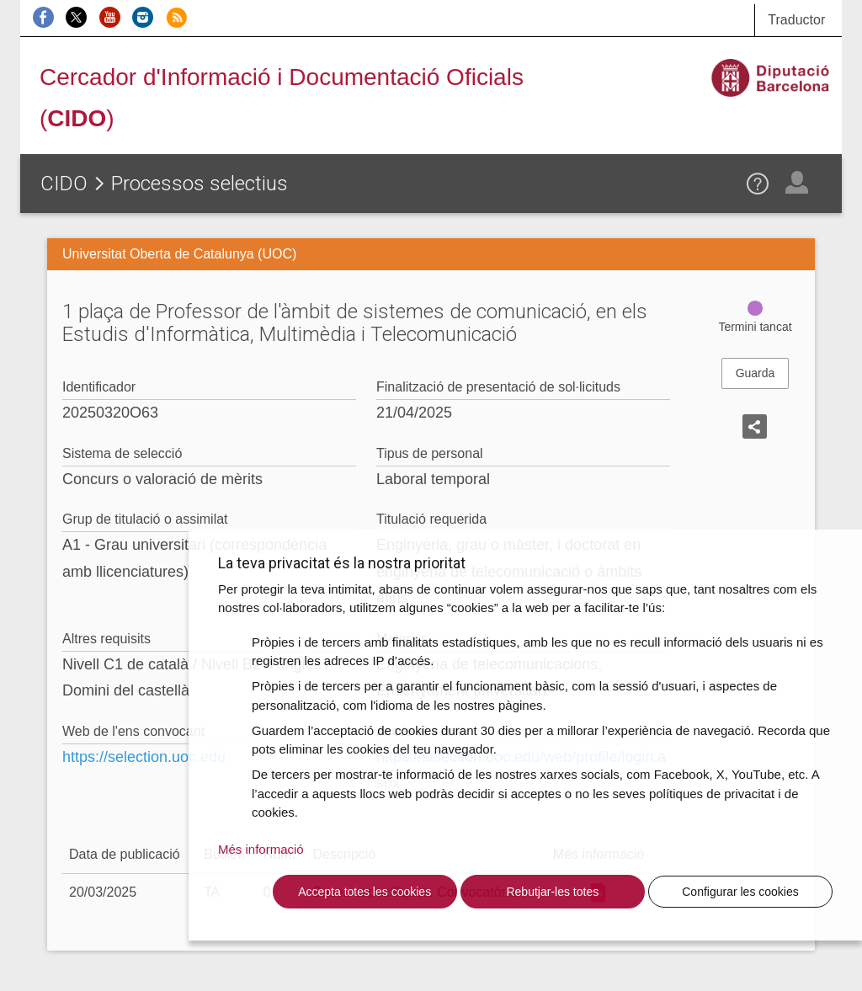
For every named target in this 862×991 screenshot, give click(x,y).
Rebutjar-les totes (552, 891)
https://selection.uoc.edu (144, 757)
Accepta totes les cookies (364, 891)
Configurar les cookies (740, 891)
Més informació (261, 849)
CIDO (64, 183)
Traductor (796, 20)
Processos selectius (199, 183)
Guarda (755, 373)
